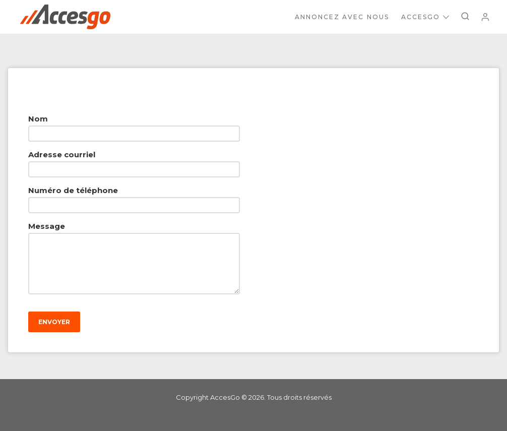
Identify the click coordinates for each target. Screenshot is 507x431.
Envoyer (54, 322)
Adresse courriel (61, 154)
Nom (38, 119)
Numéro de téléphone (73, 190)
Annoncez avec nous (342, 17)
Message (46, 226)
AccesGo (425, 17)
